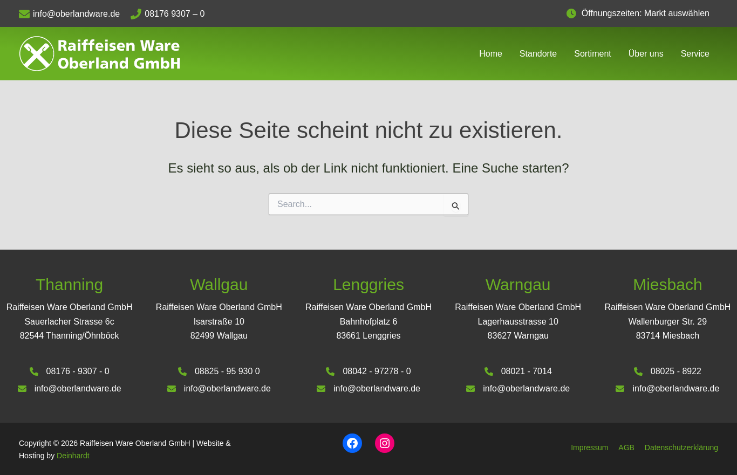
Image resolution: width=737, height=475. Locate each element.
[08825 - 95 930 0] (219, 371)
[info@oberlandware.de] (75, 14)
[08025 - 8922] (667, 371)
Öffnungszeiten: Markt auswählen (650, 13)
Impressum (589, 447)
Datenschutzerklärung (681, 447)
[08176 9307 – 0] (173, 14)
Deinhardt (73, 455)
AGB (626, 447)
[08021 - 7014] (518, 371)
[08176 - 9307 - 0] (69, 371)
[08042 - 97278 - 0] (368, 371)
